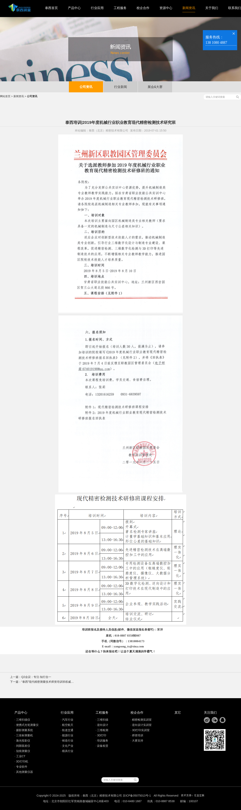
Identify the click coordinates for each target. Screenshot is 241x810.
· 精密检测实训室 (141, 719)
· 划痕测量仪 (22, 751)
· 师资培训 (137, 735)
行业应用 (97, 8)
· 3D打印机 (21, 761)
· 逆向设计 (102, 724)
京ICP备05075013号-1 (137, 795)
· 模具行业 (67, 751)
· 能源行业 (67, 735)
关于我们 (211, 8)
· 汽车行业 (67, 719)
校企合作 (143, 8)
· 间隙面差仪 (22, 745)
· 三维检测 (102, 730)
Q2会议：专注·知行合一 (36, 677)
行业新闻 (120, 87)
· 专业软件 (20, 766)
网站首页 (5, 96)
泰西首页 (51, 8)
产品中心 (74, 8)
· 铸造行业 (67, 740)
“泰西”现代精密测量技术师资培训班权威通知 (49, 681)
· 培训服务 (102, 740)
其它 (178, 712)
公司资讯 (86, 87)
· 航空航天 (67, 724)
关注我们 (210, 712)
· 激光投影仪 (22, 740)
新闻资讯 (188, 8)
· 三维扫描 (102, 719)
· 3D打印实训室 (140, 730)
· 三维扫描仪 (22, 719)
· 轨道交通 (67, 730)
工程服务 (120, 8)
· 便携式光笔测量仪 (26, 724)
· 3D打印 (101, 735)
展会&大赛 (155, 87)
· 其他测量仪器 (23, 771)
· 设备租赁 (102, 745)
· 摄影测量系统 (23, 730)
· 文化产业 (67, 745)
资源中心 (165, 8)
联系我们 (234, 8)
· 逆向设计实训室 (141, 724)
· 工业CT (19, 756)
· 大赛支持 (137, 740)
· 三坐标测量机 (23, 735)
